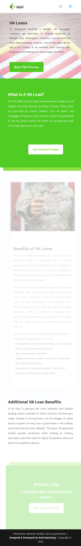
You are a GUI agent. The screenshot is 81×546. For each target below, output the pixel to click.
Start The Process (26, 67)
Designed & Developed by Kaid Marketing (33, 537)
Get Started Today (44, 149)
